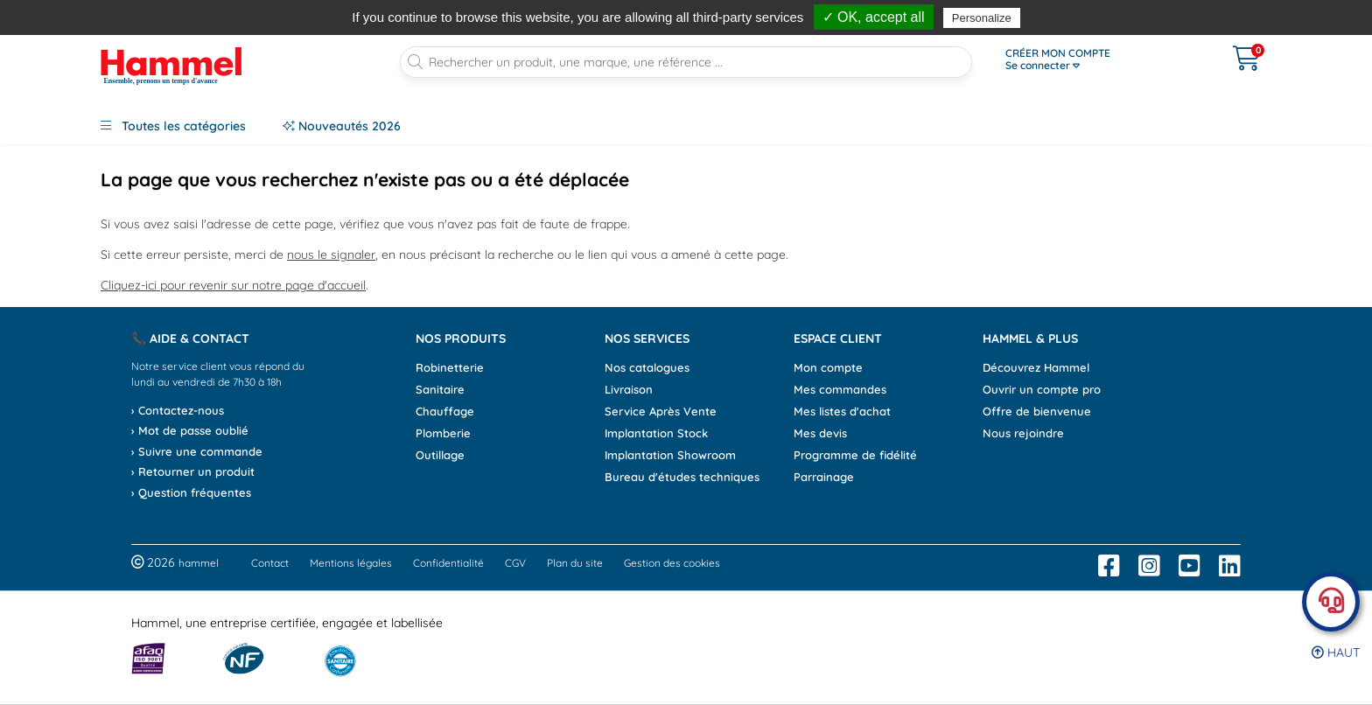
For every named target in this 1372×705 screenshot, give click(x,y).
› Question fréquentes (191, 492)
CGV (515, 562)
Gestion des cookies (672, 562)
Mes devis (820, 433)
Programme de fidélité (855, 455)
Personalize (982, 17)
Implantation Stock (656, 433)
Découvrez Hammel (1036, 367)
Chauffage (445, 411)
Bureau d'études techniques (682, 477)
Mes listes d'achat (842, 411)
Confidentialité (448, 562)
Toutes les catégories (173, 126)
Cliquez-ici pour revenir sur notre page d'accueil (233, 285)
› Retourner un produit (193, 471)
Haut (1336, 652)
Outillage (440, 455)
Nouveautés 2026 (342, 126)
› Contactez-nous (177, 410)
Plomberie (443, 433)
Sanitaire (440, 389)
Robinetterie (450, 367)
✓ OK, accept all (873, 17)
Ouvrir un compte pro (1042, 389)
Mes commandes (840, 389)
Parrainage (824, 477)
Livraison (629, 389)
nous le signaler (331, 254)
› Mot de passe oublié (189, 430)
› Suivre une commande (196, 451)
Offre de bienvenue (1037, 411)
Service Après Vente (661, 411)
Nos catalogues (647, 367)
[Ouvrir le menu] (1097, 59)
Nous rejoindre (1023, 433)
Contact (270, 562)
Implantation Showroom (670, 455)
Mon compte (828, 367)
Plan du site (575, 562)
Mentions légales (351, 562)
